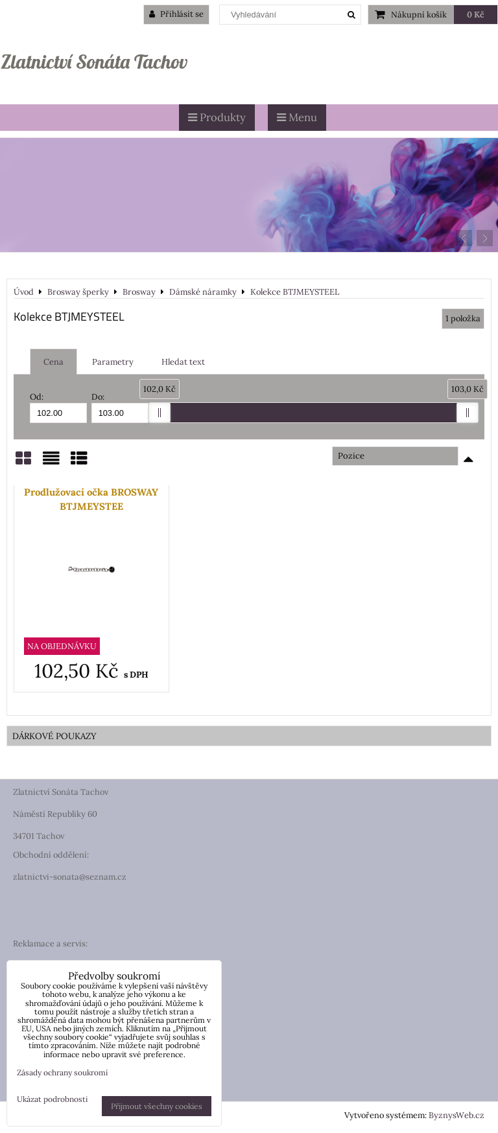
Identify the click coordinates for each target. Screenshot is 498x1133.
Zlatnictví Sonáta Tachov (94, 61)
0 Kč (475, 14)
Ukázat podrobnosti (52, 1099)
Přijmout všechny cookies (156, 1106)
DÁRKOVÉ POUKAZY (54, 736)
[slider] (159, 412)
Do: (119, 407)
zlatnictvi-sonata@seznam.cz (69, 876)
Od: (58, 407)
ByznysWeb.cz (456, 1115)
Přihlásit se (176, 13)
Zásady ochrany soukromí (62, 1072)
